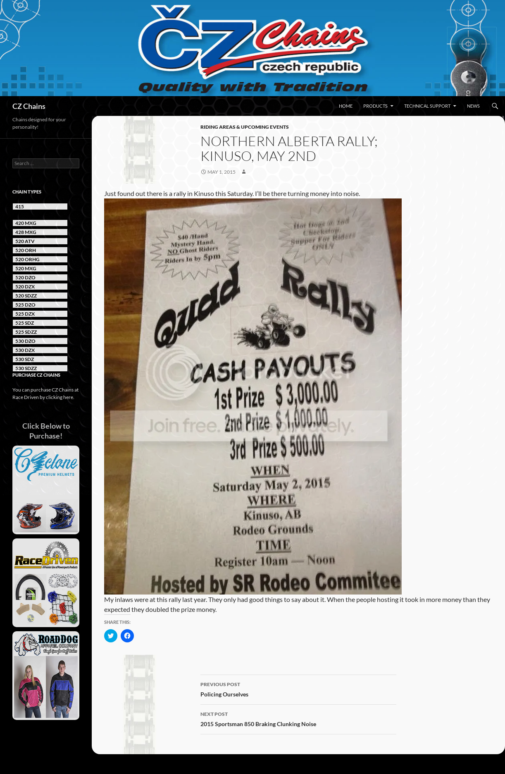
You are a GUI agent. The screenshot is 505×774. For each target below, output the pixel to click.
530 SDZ (24, 359)
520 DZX (25, 286)
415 (19, 206)
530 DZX (25, 350)
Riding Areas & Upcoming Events (244, 127)
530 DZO (25, 341)
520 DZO (25, 277)
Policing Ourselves (298, 689)
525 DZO (25, 305)
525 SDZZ (26, 332)
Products (375, 106)
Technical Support (427, 106)
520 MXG (25, 268)
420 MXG (25, 223)
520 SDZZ (26, 296)
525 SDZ (24, 323)
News (473, 106)
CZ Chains (28, 106)
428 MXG (25, 232)
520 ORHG (27, 259)
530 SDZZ (26, 368)
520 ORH (25, 250)
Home (346, 106)
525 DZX (25, 314)
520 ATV (25, 241)
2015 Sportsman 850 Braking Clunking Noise (298, 718)
